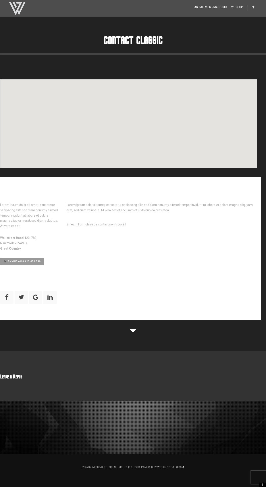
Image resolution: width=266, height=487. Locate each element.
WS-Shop (237, 7)
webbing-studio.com (170, 467)
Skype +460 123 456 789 (22, 261)
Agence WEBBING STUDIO (210, 7)
